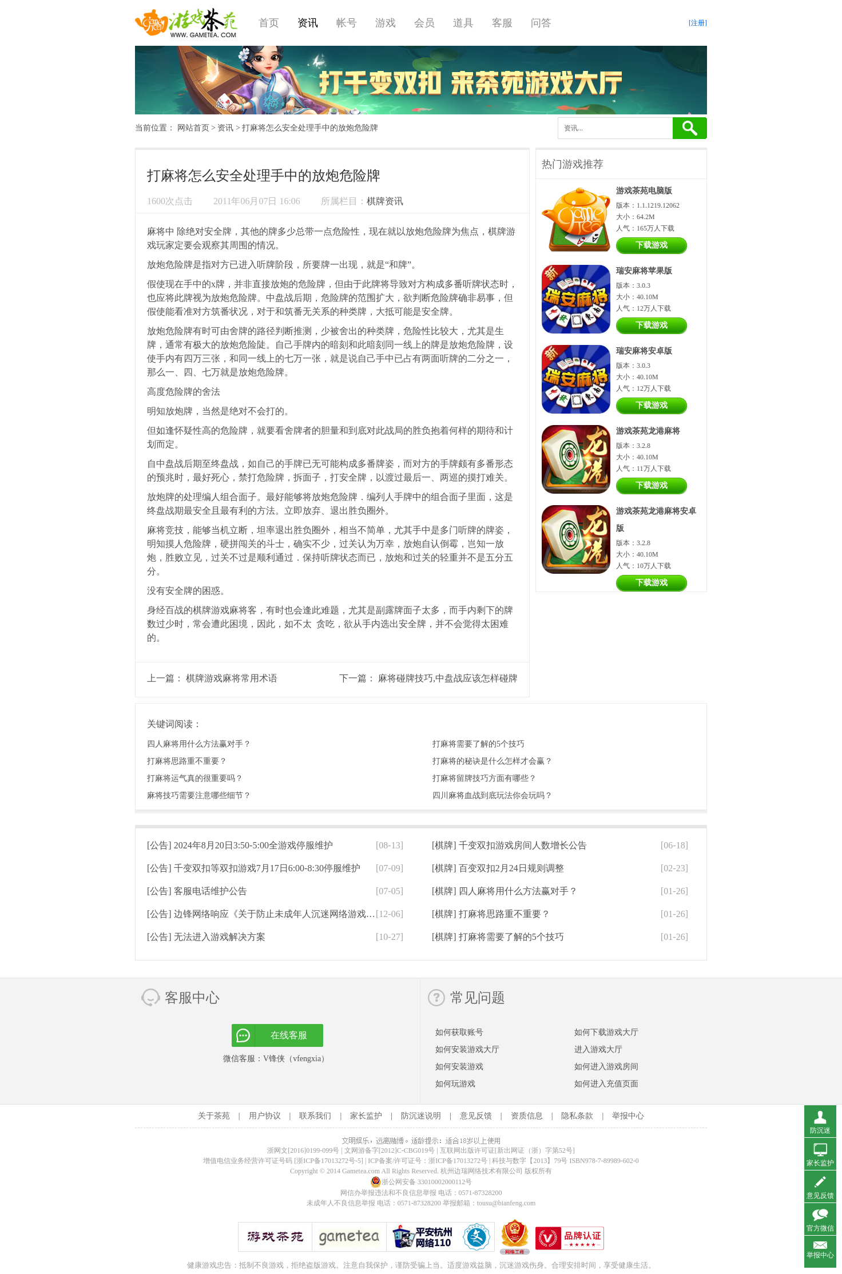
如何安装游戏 (459, 1066)
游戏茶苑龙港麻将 (648, 431)
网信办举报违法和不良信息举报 (388, 1193)
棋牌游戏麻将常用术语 (231, 678)
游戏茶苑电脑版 (644, 190)
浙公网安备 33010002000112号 (421, 1182)
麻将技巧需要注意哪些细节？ (199, 795)
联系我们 (315, 1116)
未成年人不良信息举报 (342, 1203)
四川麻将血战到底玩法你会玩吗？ (492, 795)
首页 (269, 23)
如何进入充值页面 (606, 1083)
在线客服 (289, 1035)
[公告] (240, 845)
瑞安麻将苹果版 (644, 271)
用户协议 (265, 1116)
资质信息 (527, 1116)
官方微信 (820, 1228)
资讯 (307, 23)
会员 (424, 23)
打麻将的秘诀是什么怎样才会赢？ (492, 761)
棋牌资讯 (385, 201)
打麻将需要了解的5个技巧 (478, 744)
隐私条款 (577, 1116)
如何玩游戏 (455, 1083)
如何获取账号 (459, 1032)
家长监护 (366, 1116)
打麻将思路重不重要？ (187, 761)
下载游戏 (652, 245)
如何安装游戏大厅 (467, 1049)
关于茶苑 (214, 1116)
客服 (502, 23)
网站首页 (193, 128)
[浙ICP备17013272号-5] (328, 1161)
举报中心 (628, 1116)
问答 (541, 23)
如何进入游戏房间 (606, 1066)
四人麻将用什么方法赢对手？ (199, 744)
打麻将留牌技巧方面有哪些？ (484, 778)
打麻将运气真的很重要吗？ (195, 778)
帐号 (346, 23)
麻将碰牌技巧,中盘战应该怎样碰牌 (448, 678)
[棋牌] (509, 845)
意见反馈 (476, 1116)
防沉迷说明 (421, 1116)
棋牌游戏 (211, 610)
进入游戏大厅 (598, 1049)
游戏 (385, 23)
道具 (463, 23)
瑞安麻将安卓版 (644, 351)
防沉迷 (820, 1130)
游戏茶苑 (186, 23)
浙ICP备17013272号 (457, 1161)
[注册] (698, 23)
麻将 (156, 231)
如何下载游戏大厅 (606, 1032)
